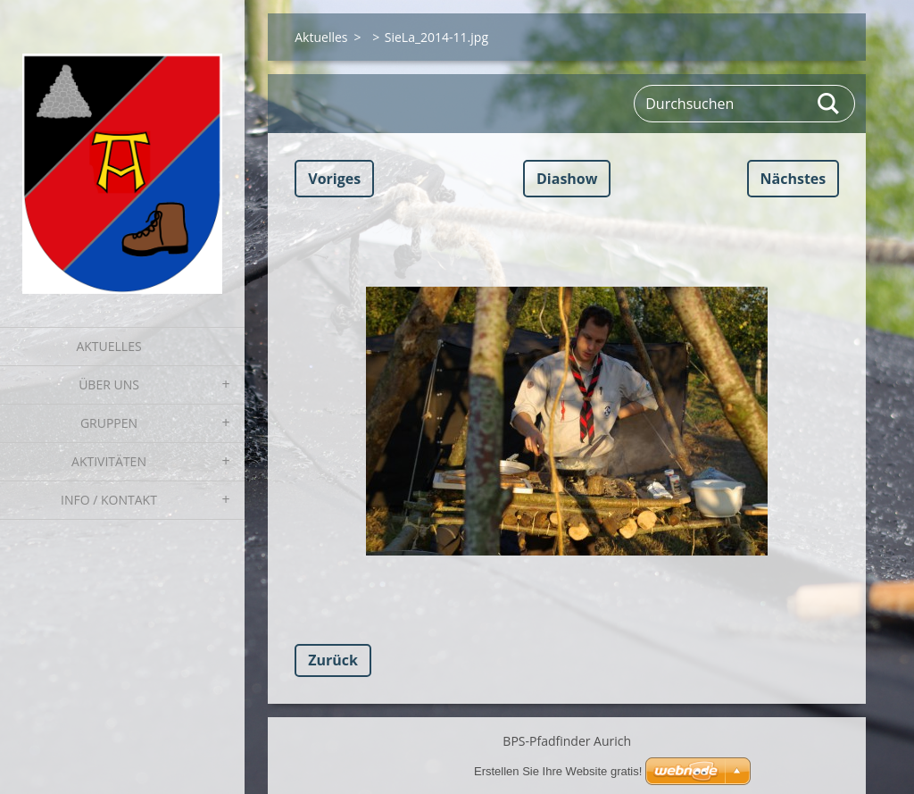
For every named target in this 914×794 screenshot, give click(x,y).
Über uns (109, 384)
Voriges (334, 178)
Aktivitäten (108, 461)
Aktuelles (108, 346)
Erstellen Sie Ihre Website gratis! (558, 771)
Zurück (333, 660)
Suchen (829, 103)
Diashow (566, 178)
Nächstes (793, 178)
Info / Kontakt (109, 499)
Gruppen (108, 422)
